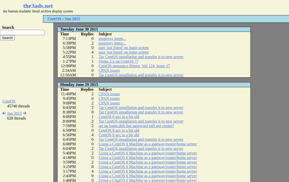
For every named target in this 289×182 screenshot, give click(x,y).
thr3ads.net (38, 6)
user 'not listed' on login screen (124, 48)
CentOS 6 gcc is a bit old (119, 117)
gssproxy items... (112, 38)
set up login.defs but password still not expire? (136, 126)
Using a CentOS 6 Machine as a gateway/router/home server (148, 144)
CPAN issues (109, 70)
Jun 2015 (72, 19)
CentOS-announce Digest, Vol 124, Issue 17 (134, 66)
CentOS (54, 19)
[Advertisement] (151, 7)
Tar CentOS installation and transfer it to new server (141, 57)
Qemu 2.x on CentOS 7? (118, 61)
